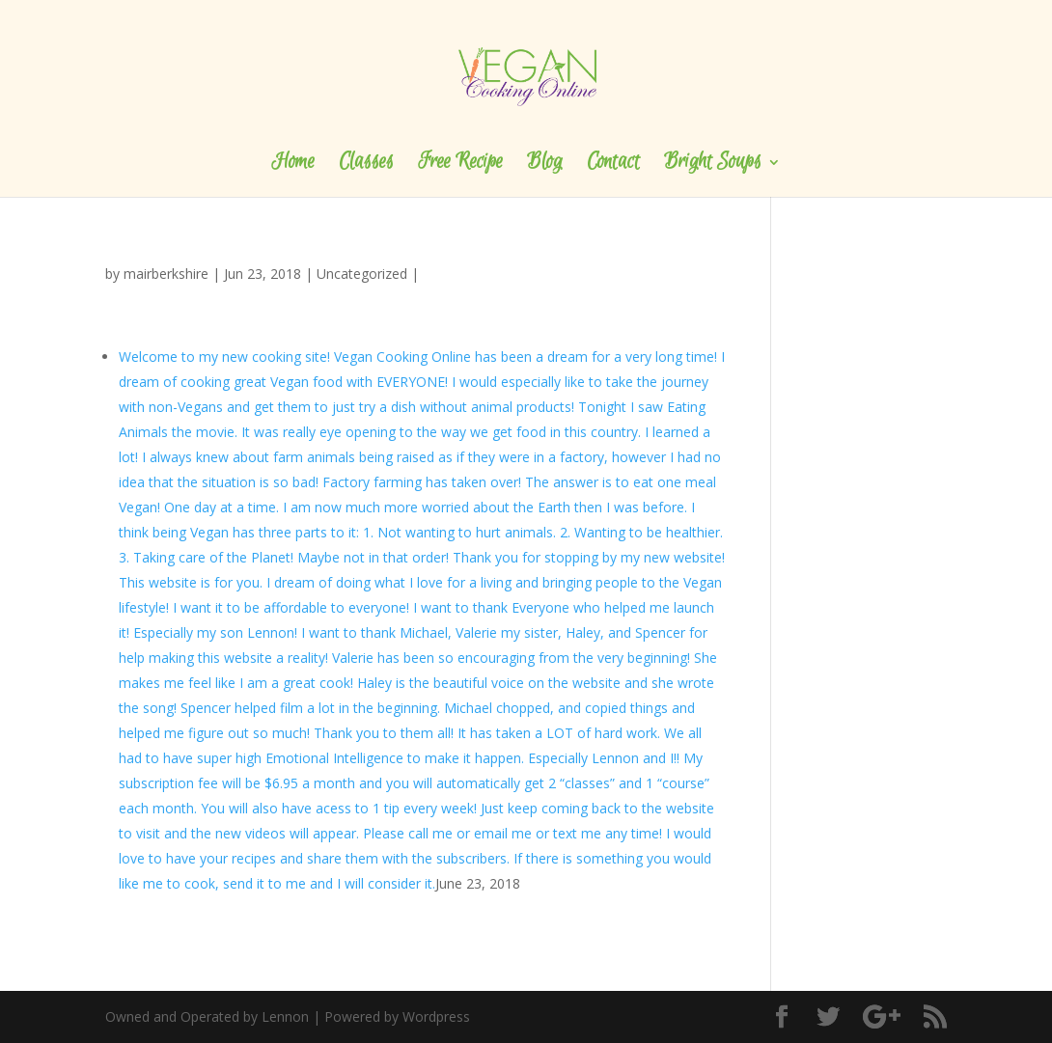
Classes (366, 165)
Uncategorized (362, 273)
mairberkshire (166, 273)
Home (293, 165)
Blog (545, 165)
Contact (613, 165)
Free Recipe (460, 165)
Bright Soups (712, 165)
